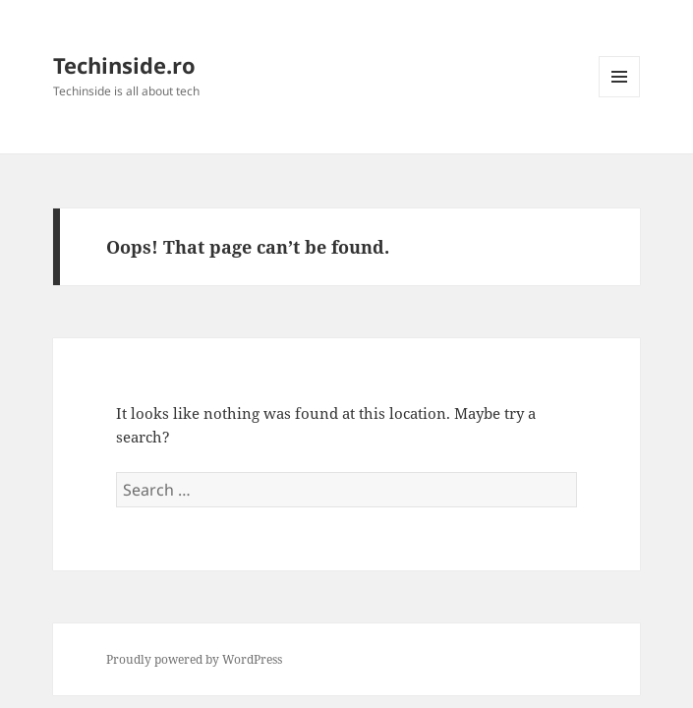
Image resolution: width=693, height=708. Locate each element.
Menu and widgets (620, 96)
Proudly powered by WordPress (194, 659)
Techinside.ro (124, 65)
